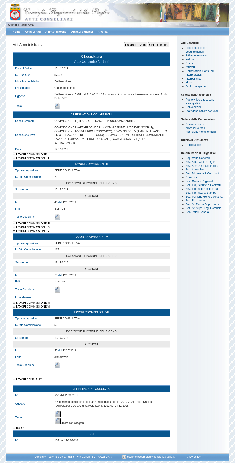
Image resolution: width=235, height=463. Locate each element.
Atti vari (190, 67)
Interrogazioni (194, 74)
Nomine (190, 63)
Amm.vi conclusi (82, 31)
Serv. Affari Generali (198, 212)
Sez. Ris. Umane (196, 200)
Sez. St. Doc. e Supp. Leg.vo (203, 204)
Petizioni (191, 59)
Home (16, 31)
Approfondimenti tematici (201, 131)
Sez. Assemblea (195, 169)
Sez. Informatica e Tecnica (202, 188)
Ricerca (102, 31)
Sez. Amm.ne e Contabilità (202, 165)
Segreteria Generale (198, 158)
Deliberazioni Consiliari (200, 71)
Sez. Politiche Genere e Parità (204, 196)
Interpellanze (193, 78)
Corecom (191, 177)
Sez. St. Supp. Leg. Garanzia (203, 208)
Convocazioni (194, 107)
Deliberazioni (193, 145)
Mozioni (190, 82)
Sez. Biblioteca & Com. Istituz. (204, 173)
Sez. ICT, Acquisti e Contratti (203, 185)
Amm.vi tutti (33, 31)
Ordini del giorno (196, 86)
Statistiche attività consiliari (202, 111)
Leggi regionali (195, 51)
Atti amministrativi (196, 55)
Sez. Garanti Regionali (199, 181)
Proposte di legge (196, 47)
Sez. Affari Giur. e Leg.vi (200, 162)
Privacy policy (192, 456)
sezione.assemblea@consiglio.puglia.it (148, 456)
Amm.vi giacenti (56, 31)
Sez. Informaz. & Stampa (201, 192)
